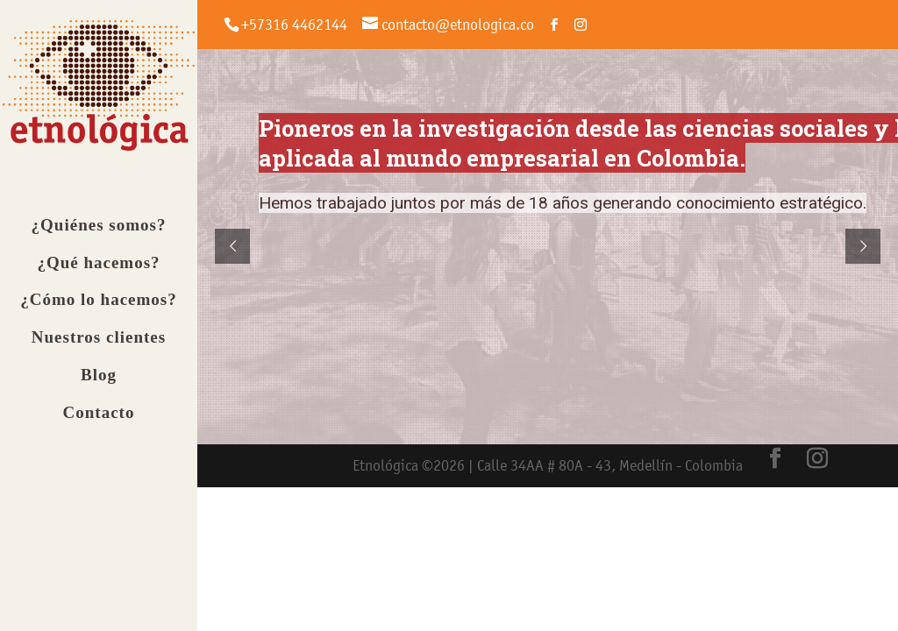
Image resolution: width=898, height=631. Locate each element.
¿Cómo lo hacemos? (98, 310)
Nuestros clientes (99, 346)
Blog (99, 384)
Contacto (99, 422)
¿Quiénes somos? (99, 234)
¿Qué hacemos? (98, 272)
